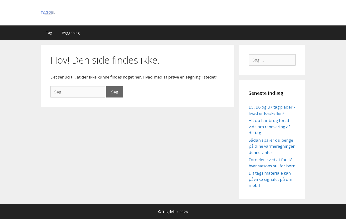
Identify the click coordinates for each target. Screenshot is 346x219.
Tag (49, 32)
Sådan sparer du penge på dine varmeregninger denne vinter (272, 146)
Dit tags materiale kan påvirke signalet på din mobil (270, 179)
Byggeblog (71, 32)
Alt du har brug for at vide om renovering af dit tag (269, 126)
